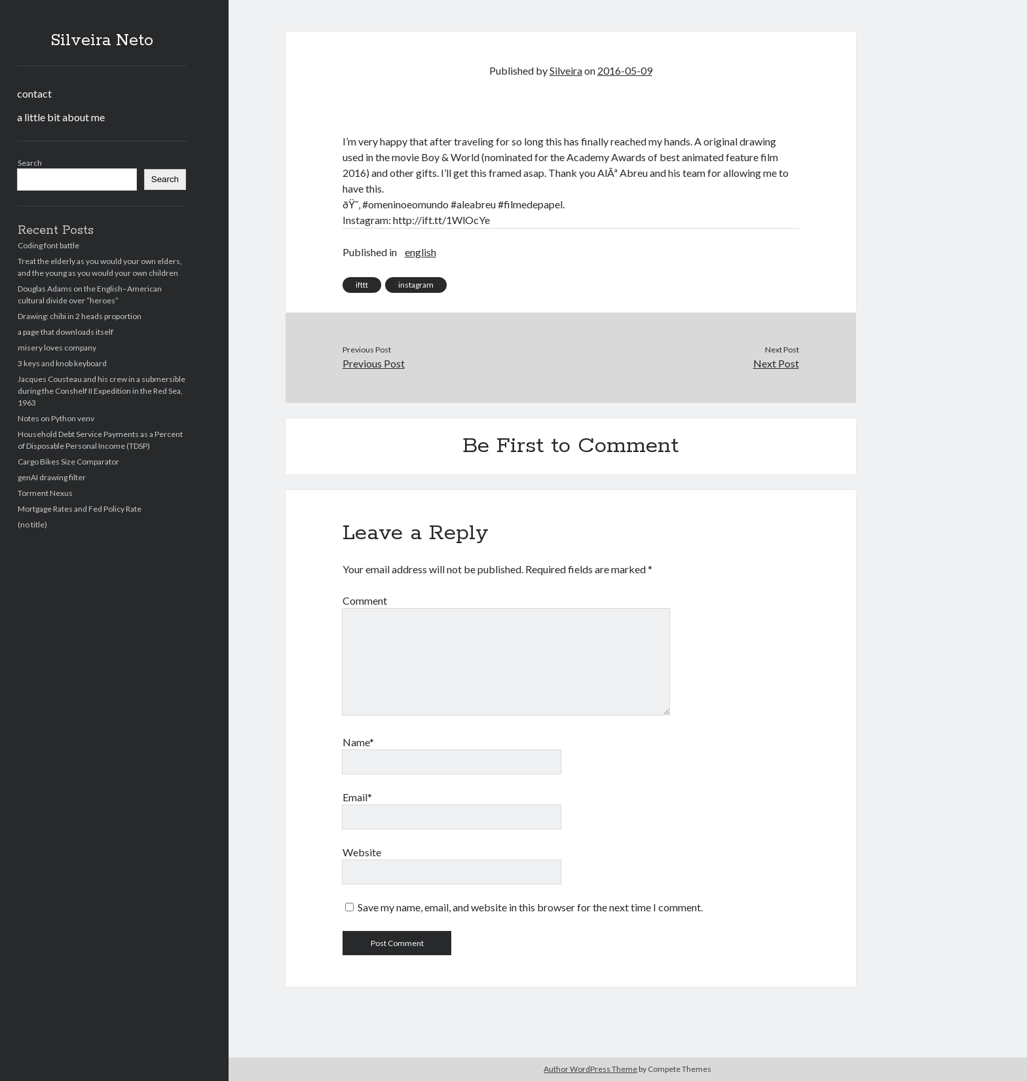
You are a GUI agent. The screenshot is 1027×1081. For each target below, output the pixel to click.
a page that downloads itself (65, 332)
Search (30, 163)
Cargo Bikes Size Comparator (68, 461)
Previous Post (374, 363)
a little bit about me (61, 117)
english (420, 252)
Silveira (566, 70)
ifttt (362, 285)
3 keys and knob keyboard (62, 363)
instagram (416, 285)
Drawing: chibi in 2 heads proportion (79, 316)
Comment (365, 600)
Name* (358, 742)
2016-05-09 (624, 70)
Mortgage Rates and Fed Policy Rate (79, 509)
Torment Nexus (45, 493)
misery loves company (57, 347)
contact (34, 93)
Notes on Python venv (56, 418)
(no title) (32, 524)
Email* (357, 797)
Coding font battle (48, 245)
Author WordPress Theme (590, 1069)
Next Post (776, 363)
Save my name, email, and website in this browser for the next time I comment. (530, 907)
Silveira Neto (101, 40)
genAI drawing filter (52, 477)
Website (362, 852)
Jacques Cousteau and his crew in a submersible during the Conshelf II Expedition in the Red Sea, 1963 (101, 391)
